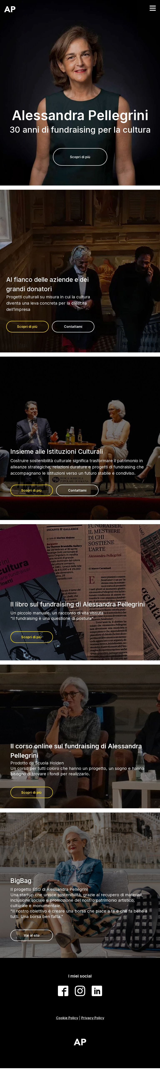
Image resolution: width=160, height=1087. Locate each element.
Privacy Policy (92, 1018)
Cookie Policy (67, 1018)
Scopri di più (80, 157)
